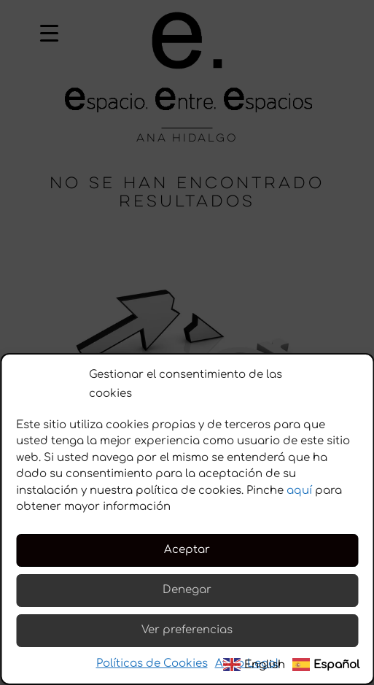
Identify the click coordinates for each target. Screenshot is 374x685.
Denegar (187, 590)
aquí (299, 490)
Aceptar (187, 549)
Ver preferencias (187, 630)
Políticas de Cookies (152, 663)
